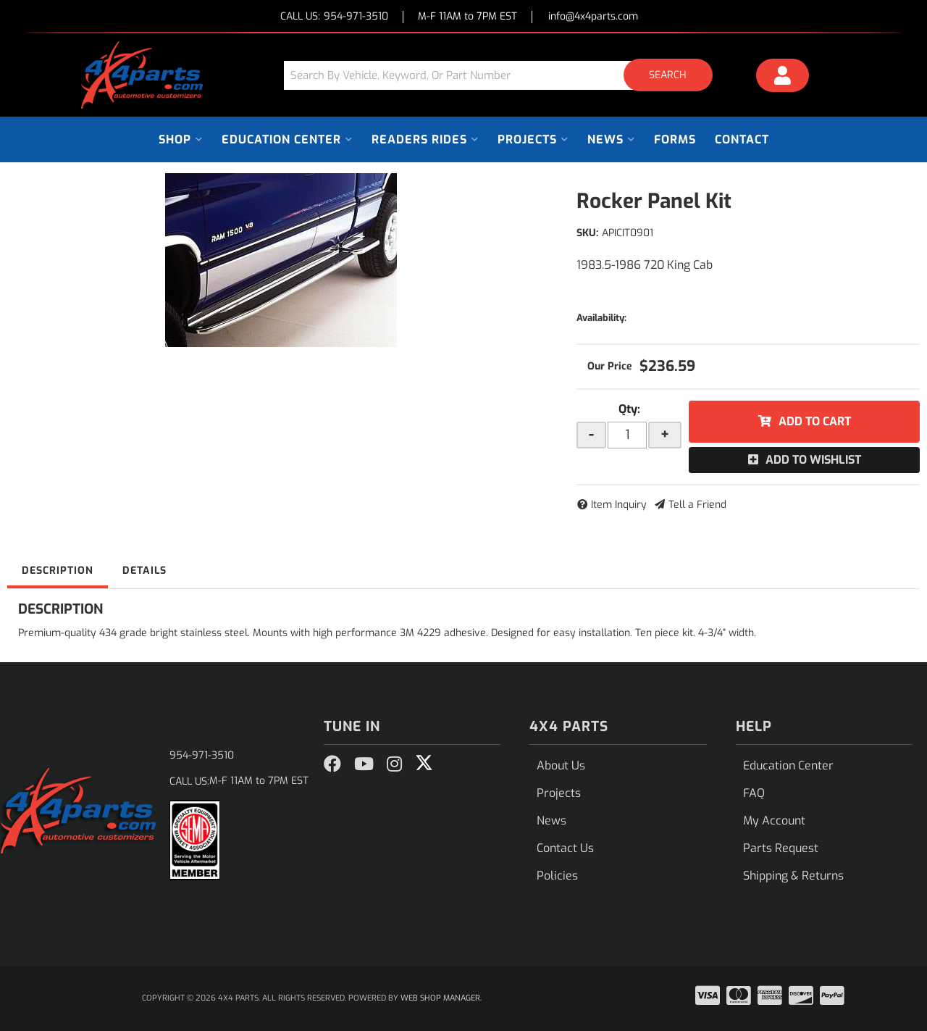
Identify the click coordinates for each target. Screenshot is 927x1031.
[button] (503, 75)
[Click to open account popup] (783, 78)
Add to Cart (815, 421)
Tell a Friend (697, 505)
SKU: (587, 233)
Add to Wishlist (813, 459)
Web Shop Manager (440, 998)
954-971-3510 (201, 755)
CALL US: (334, 17)
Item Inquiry (619, 505)
